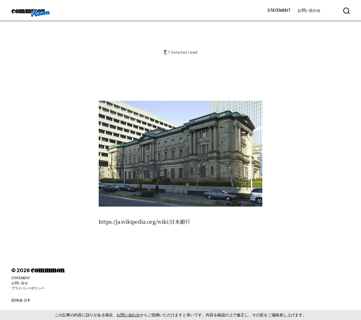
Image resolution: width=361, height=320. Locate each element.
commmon (28, 10)
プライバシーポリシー (27, 288)
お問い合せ (19, 283)
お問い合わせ (309, 10)
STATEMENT (278, 10)
